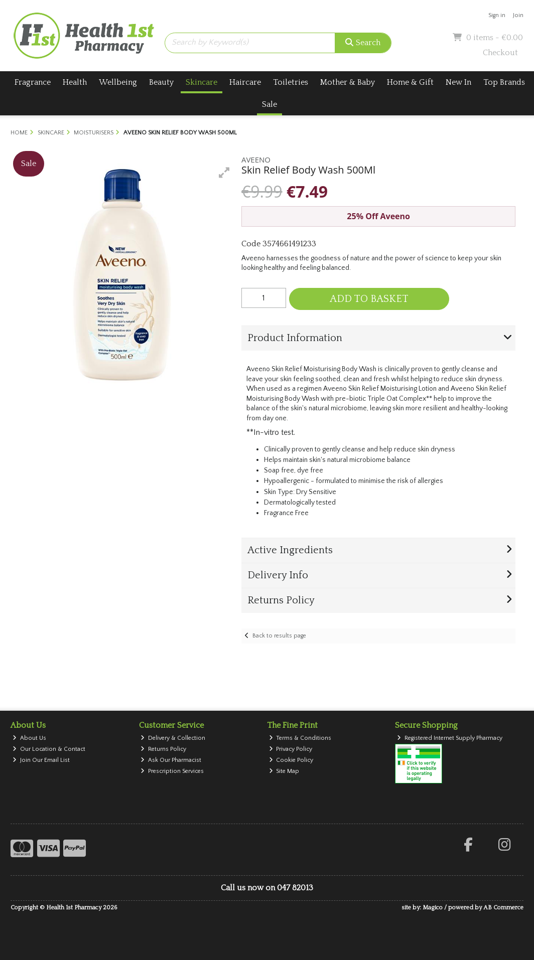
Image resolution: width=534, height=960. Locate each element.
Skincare (201, 82)
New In (458, 82)
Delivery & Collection (173, 738)
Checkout (500, 52)
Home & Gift (410, 82)
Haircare (245, 82)
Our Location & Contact (49, 749)
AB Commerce (503, 907)
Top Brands (504, 82)
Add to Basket (369, 298)
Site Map (284, 771)
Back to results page (279, 635)
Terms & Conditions (300, 738)
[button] (224, 173)
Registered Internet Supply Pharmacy (449, 738)
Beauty (161, 82)
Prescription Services (172, 771)
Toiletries (290, 82)
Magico (433, 907)
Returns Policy (163, 749)
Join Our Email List (41, 760)
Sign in (496, 15)
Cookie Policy (291, 760)
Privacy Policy (291, 749)
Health (75, 82)
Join (518, 15)
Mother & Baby (347, 82)
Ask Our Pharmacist (171, 760)
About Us (29, 738)
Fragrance (33, 82)
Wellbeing (118, 82)
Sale (269, 104)
